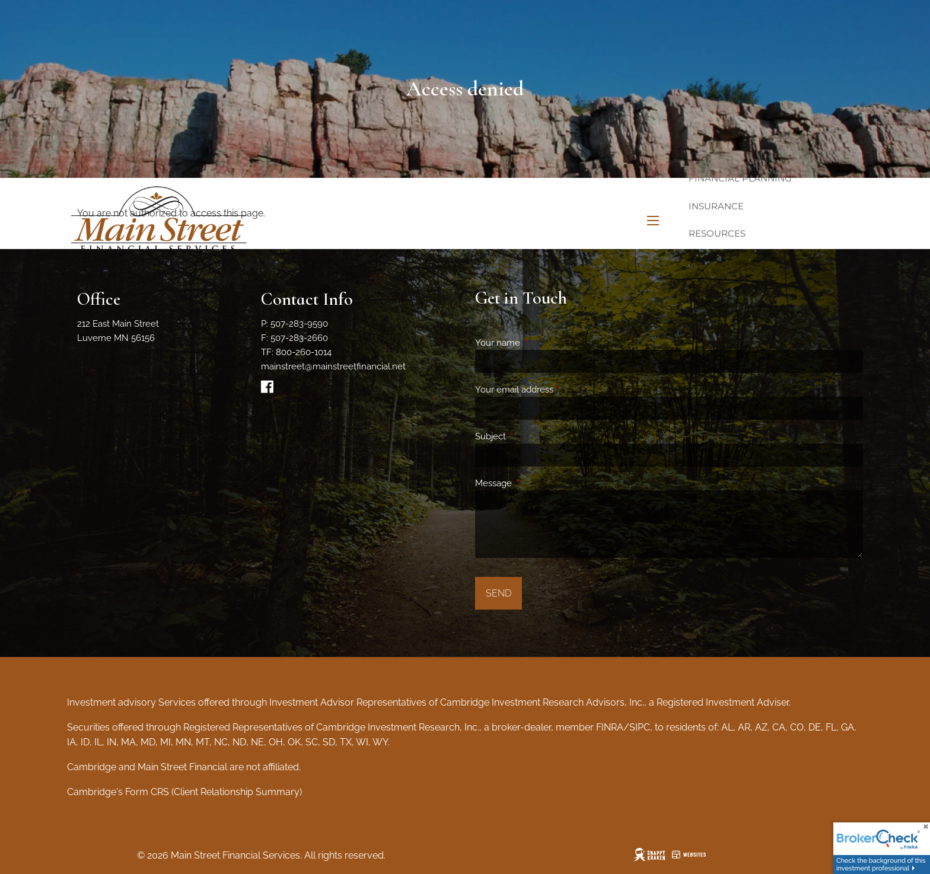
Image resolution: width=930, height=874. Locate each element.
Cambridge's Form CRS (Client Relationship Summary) (184, 792)
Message (536, 483)
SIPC (639, 727)
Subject (533, 436)
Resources (717, 233)
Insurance (716, 206)
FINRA (609, 727)
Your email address (557, 389)
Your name (540, 342)
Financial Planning (740, 178)
